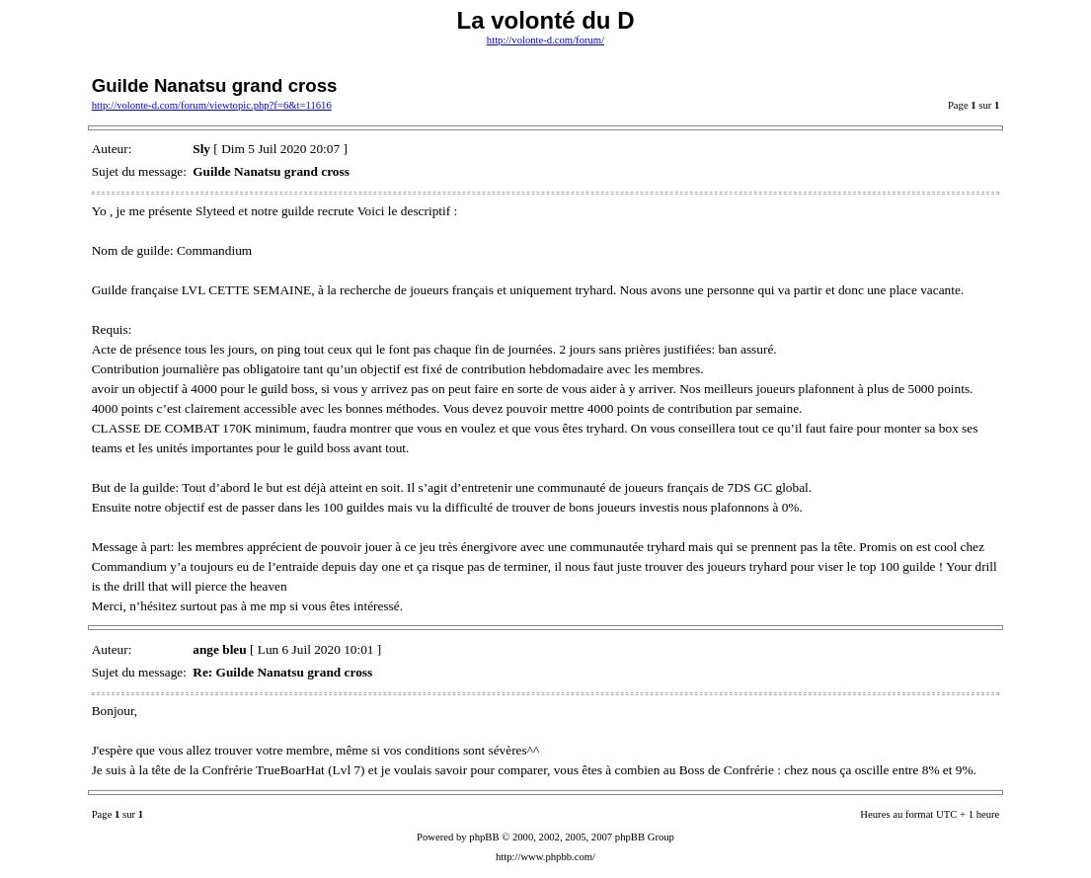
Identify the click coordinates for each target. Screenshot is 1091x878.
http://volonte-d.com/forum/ (545, 40)
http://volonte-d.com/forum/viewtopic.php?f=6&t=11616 (212, 105)
